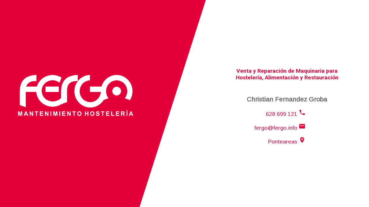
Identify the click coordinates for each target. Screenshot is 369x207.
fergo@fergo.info (280, 128)
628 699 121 (286, 114)
